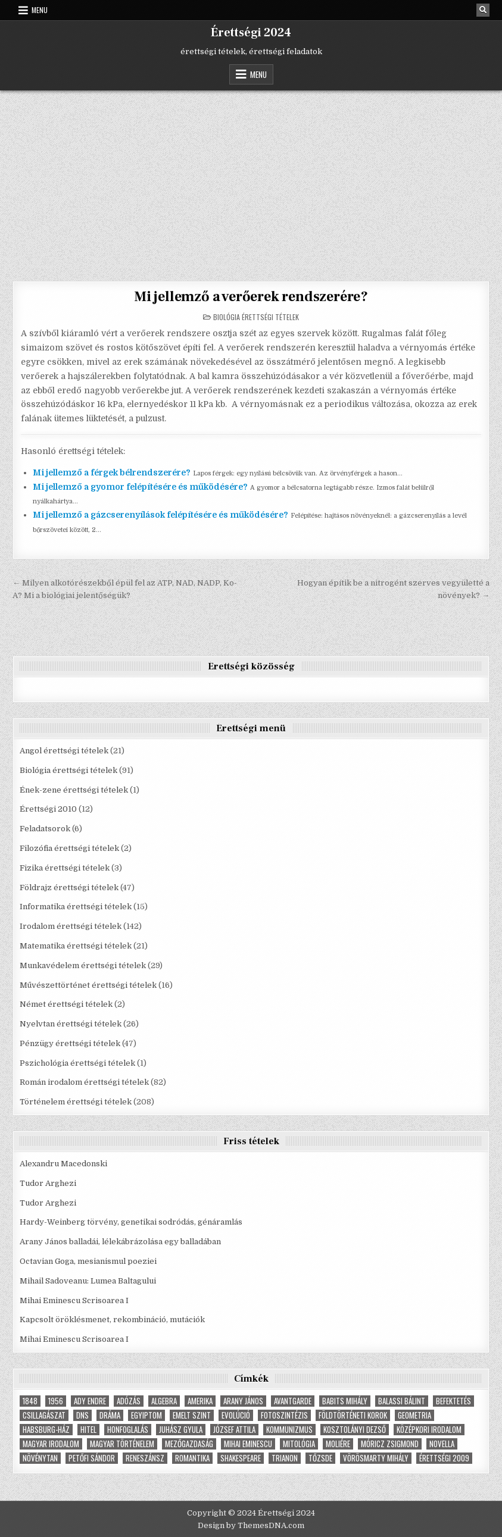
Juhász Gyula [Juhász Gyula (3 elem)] (180, 1429)
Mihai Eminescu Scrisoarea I (74, 1300)
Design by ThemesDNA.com (251, 1525)
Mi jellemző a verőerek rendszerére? (251, 296)
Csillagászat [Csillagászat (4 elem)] (44, 1415)
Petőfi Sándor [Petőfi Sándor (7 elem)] (91, 1458)
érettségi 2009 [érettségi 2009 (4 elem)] (444, 1458)
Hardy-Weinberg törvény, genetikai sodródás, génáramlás (131, 1221)
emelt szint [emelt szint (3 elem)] (192, 1415)
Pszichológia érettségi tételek (77, 1063)
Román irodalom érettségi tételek (84, 1082)
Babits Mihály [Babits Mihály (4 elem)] (344, 1401)
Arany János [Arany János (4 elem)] (243, 1401)
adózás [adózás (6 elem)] (129, 1401)
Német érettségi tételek (66, 1004)
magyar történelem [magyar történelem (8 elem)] (122, 1444)
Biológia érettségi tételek (256, 317)
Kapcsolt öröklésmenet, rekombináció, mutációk (112, 1319)
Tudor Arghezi (48, 1183)
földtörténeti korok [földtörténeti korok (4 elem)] (353, 1415)
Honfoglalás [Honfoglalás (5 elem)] (127, 1429)
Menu (40, 10)
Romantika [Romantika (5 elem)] (192, 1458)
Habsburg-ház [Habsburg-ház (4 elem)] (46, 1429)
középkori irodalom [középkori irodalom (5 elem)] (429, 1429)
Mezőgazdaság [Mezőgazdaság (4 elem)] (189, 1444)
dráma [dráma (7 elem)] (109, 1415)
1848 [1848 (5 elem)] (30, 1401)
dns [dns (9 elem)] (82, 1415)
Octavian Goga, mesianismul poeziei (88, 1261)
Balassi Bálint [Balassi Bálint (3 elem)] (401, 1401)
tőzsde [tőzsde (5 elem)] (320, 1458)
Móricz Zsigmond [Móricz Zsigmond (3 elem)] (390, 1444)
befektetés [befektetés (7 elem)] (453, 1401)
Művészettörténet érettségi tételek (88, 985)
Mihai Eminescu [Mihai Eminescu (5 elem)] (248, 1444)
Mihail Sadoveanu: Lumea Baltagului (88, 1280)
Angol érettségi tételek (64, 750)
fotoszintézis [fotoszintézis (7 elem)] (284, 1415)
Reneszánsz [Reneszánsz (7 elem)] (145, 1458)
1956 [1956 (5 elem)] (55, 1401)
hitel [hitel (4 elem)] (88, 1429)
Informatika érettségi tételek (76, 906)
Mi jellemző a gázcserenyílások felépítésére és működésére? (160, 514)
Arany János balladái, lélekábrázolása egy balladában (120, 1241)
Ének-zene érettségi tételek (74, 789)
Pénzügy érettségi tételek (70, 1043)
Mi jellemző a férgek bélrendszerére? (112, 472)
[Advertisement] (251, 179)
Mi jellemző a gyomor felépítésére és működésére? (140, 487)
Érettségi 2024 (251, 32)
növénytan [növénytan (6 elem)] (40, 1458)
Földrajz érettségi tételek (69, 887)
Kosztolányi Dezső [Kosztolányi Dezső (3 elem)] (354, 1429)
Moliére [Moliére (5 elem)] (338, 1444)
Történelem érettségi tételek (76, 1101)
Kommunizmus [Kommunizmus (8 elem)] (289, 1429)
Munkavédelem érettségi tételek (83, 965)
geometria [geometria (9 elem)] (414, 1415)
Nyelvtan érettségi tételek (70, 1023)
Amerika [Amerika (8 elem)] (200, 1401)
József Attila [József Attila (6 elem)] (234, 1429)
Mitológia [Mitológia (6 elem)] (299, 1444)
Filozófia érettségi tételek (69, 848)
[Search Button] (482, 10)
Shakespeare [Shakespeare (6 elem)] (240, 1458)
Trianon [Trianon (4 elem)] (285, 1458)
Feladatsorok (45, 828)
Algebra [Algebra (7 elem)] (164, 1401)
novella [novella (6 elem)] (441, 1444)
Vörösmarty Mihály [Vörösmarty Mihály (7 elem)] (376, 1458)
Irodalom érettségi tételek (70, 926)
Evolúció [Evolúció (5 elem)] (236, 1415)
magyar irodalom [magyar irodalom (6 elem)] (51, 1444)
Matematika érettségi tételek (76, 945)
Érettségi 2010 (48, 809)
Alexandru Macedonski (63, 1163)
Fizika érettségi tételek (65, 867)
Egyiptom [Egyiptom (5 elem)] (146, 1415)
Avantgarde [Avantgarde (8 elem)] (292, 1401)
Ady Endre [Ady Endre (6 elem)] (90, 1401)
